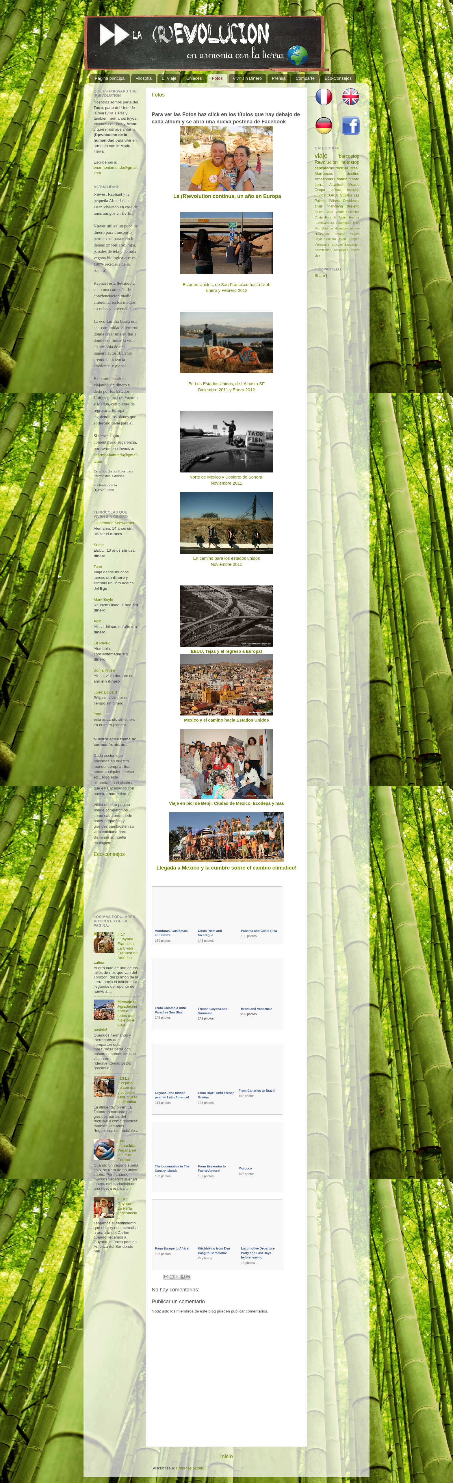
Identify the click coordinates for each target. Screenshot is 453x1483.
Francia (354, 217)
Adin (97, 621)
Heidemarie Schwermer (114, 523)
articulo (337, 244)
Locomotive (351, 228)
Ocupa (320, 190)
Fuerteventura (324, 223)
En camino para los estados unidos (226, 558)
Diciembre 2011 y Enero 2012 (226, 390)
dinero (353, 179)
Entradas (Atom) (190, 1468)
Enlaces (194, 78)
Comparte (305, 78)
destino (353, 173)
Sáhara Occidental (344, 201)
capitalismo (324, 168)
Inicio (226, 1456)
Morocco (245, 1168)
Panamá (339, 234)
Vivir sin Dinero (247, 78)
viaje (321, 155)
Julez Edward (105, 692)
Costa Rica (323, 217)
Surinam (330, 239)
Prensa (279, 78)
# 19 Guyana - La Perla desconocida (127, 1208)
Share (320, 275)
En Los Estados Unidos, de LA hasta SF (226, 383)
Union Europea (348, 239)
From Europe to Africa (171, 1248)
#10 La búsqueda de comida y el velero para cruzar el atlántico (127, 1090)
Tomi (98, 566)
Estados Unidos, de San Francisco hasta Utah (226, 284)
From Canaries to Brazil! (257, 1090)
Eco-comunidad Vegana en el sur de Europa (126, 1150)
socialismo (341, 250)
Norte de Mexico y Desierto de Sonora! (226, 477)
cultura (336, 190)
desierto (353, 206)
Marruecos (324, 173)
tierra (319, 184)
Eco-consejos (109, 854)
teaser (355, 250)
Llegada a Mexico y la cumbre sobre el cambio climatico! (226, 868)
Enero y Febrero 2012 (226, 290)
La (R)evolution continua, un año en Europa (226, 196)
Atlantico (336, 185)
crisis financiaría (329, 206)
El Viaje (169, 78)
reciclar (342, 168)
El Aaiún (340, 217)
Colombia (352, 212)
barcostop (349, 156)
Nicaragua (322, 234)
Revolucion (326, 162)
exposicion (352, 244)
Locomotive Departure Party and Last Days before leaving (258, 1253)
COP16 (332, 195)
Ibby (97, 714)
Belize (319, 212)
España (341, 179)
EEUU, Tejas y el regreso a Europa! (226, 651)
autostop (350, 162)
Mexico (353, 185)
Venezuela (322, 244)
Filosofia (143, 78)
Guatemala (343, 223)
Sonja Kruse (104, 670)
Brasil (354, 168)
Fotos (217, 78)
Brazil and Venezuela (256, 1009)
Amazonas (324, 179)
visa (317, 255)
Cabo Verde (335, 212)
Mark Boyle (103, 599)
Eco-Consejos (338, 78)
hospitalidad (323, 250)
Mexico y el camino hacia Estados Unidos (226, 720)
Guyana (346, 195)
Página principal (110, 78)
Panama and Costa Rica (259, 931)
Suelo (99, 545)
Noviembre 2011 (226, 483)
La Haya (335, 228)
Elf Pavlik (102, 643)
